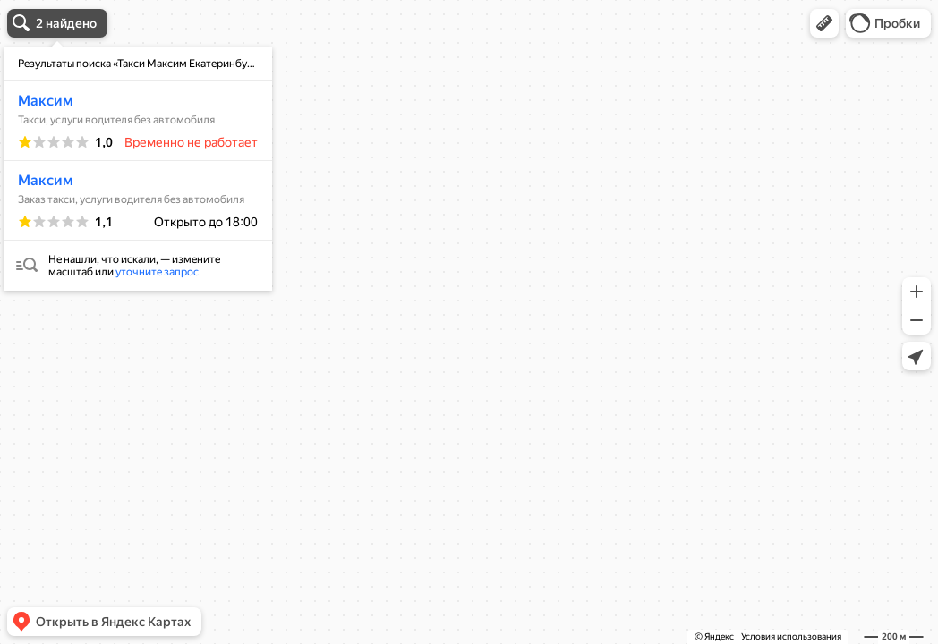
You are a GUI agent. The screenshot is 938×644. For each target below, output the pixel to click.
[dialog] (138, 169)
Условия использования (791, 636)
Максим (45, 100)
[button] (824, 23)
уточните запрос (157, 272)
